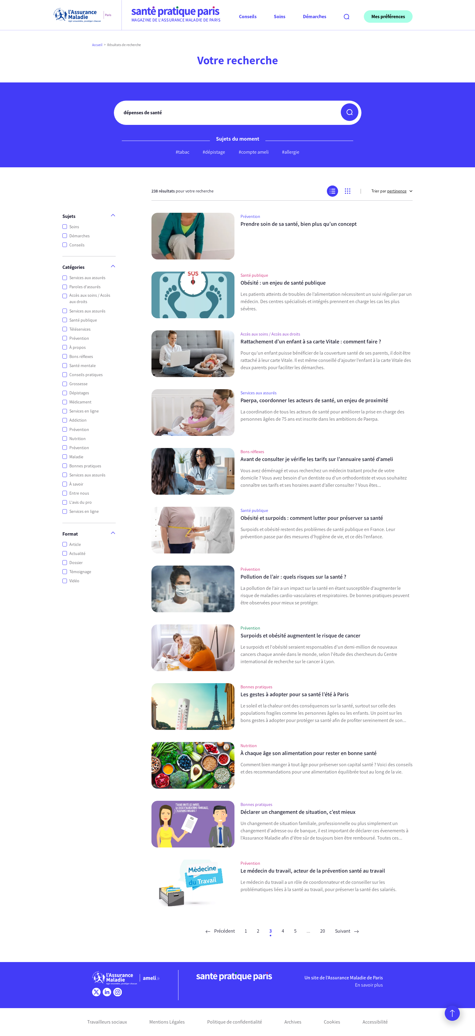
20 (322, 931)
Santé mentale (82, 365)
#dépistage (214, 152)
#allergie (290, 152)
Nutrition (77, 438)
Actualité (77, 553)
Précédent (220, 931)
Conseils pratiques (86, 374)
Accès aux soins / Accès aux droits (89, 298)
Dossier (76, 562)
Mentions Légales (167, 1022)
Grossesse (78, 383)
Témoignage (80, 571)
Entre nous (79, 493)
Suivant (347, 931)
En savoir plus (369, 985)
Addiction (78, 420)
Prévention (79, 338)
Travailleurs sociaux (107, 1022)
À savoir (76, 484)
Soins (74, 226)
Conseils (77, 245)
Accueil (97, 45)
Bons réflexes (81, 356)
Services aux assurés (87, 277)
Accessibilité (375, 1022)
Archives (292, 1022)
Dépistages (79, 393)
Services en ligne (84, 411)
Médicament (80, 402)
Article (75, 544)
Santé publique (83, 320)
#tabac (182, 152)
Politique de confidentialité (234, 1022)
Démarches (79, 236)
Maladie (76, 457)
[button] (349, 112)
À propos (77, 347)
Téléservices (80, 329)
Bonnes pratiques (85, 466)
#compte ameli (254, 152)
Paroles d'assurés (85, 286)
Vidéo (74, 580)
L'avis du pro (80, 502)
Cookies (332, 1022)
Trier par (392, 191)
